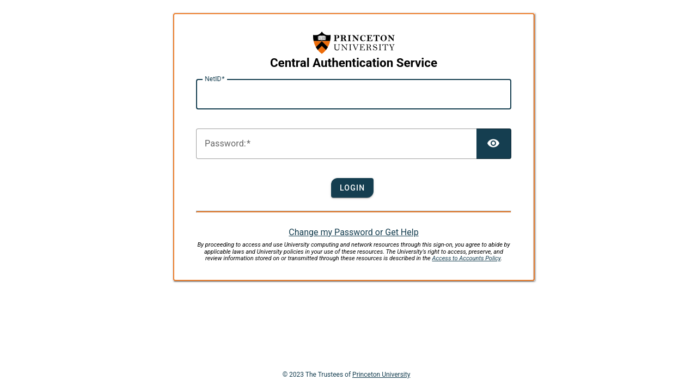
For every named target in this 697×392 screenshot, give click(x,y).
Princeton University (381, 374)
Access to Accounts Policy (466, 258)
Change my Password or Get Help (353, 232)
